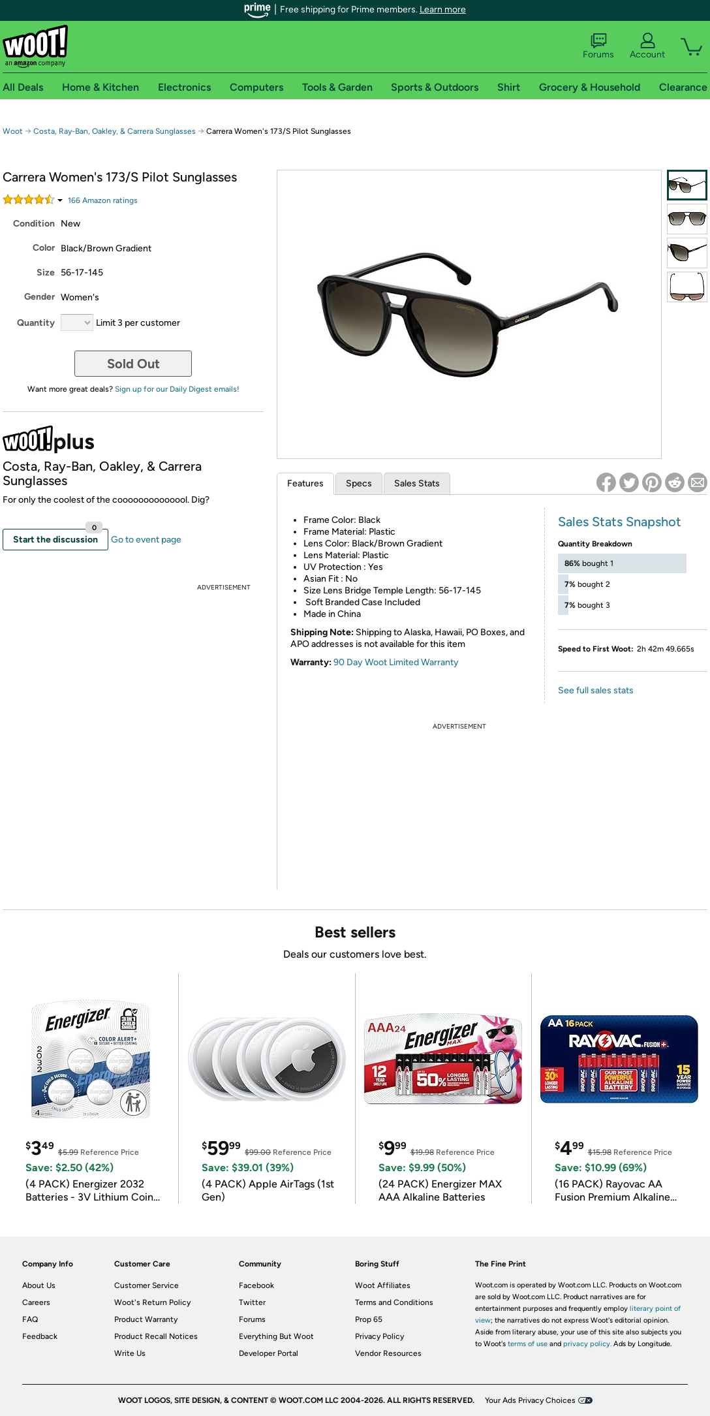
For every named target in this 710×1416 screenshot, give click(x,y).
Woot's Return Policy (152, 1302)
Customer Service (146, 1285)
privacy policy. (587, 1344)
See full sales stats (596, 690)
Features (305, 483)
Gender (39, 296)
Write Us (130, 1353)
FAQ (30, 1319)
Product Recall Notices (156, 1336)
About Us (38, 1285)
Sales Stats (417, 483)
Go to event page (146, 539)
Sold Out (133, 363)
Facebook (256, 1285)
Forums (598, 46)
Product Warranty (146, 1319)
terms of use (528, 1344)
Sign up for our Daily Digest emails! (177, 389)
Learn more (443, 9)
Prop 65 (368, 1319)
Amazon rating (103, 200)
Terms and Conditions (394, 1302)
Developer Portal (268, 1353)
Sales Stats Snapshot (619, 521)
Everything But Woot (276, 1336)
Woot (13, 131)
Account (647, 46)
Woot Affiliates (382, 1285)
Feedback (39, 1336)
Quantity (36, 322)
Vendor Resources (388, 1353)
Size (46, 272)
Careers (36, 1302)
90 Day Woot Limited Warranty (396, 662)
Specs (359, 483)
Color (44, 247)
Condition (34, 223)
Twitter (252, 1302)
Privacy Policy (379, 1336)
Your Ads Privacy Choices (530, 1400)
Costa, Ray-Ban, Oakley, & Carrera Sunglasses (114, 131)
